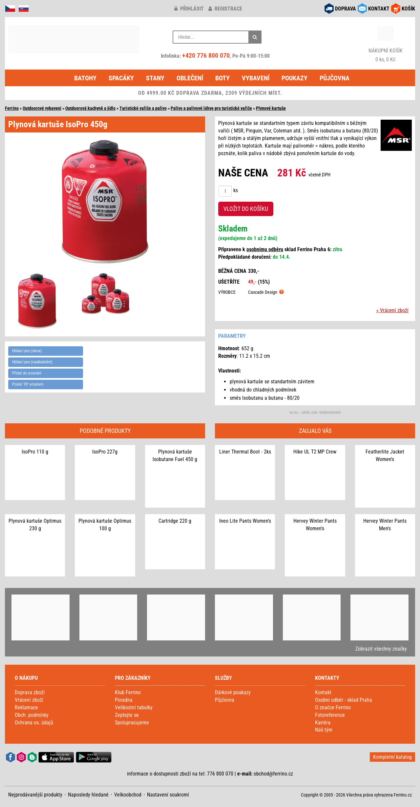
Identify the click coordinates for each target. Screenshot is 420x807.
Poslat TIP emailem (27, 384)
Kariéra (322, 722)
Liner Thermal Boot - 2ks (245, 452)
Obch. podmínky (32, 715)
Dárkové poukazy (233, 692)
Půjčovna (334, 78)
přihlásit (189, 9)
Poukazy (294, 78)
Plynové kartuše (271, 108)
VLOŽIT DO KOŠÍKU (245, 208)
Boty (222, 78)
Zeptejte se (127, 715)
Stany (155, 78)
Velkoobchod (127, 795)
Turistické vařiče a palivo (143, 108)
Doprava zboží (30, 692)
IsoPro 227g (104, 452)
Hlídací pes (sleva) (27, 351)
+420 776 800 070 (206, 55)
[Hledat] (255, 37)
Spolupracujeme (132, 722)
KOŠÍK (408, 9)
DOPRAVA (345, 9)
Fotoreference (330, 715)
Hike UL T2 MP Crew (314, 452)
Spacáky (121, 78)
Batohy (85, 78)
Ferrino (12, 108)
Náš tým (323, 730)
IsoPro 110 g (35, 452)
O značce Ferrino (333, 707)
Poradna (124, 700)
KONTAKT (378, 9)
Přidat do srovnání (26, 373)
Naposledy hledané (88, 795)
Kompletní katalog (392, 757)
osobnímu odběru (264, 249)
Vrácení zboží (29, 700)
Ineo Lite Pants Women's (245, 521)
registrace (225, 9)
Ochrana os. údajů (34, 722)
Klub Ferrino (128, 692)
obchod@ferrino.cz (273, 774)
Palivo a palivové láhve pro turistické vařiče (211, 108)
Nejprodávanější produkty (35, 795)
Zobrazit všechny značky (381, 649)
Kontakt (323, 692)
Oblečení (190, 78)
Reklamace (26, 707)
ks (235, 190)
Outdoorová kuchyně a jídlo (90, 108)
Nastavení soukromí (168, 795)
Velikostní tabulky (134, 707)
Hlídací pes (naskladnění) (32, 362)
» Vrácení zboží (392, 310)
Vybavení (255, 78)
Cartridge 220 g (174, 521)
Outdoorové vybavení (42, 108)
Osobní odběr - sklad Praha (343, 700)
